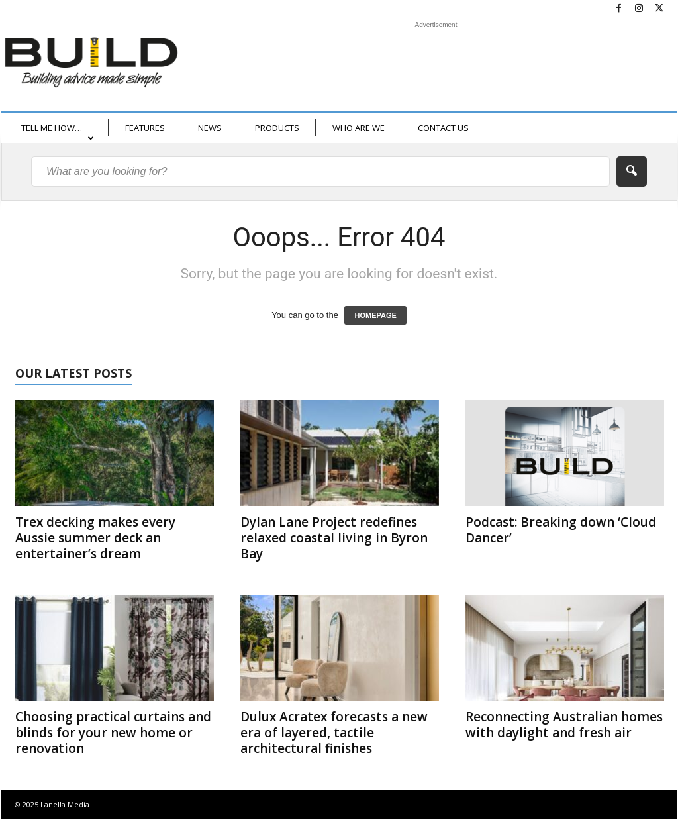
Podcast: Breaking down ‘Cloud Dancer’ (560, 529)
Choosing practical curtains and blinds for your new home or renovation (113, 732)
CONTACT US (443, 128)
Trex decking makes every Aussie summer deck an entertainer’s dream (95, 537)
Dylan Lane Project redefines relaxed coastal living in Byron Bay (334, 537)
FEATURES (145, 128)
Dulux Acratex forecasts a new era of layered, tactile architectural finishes (334, 732)
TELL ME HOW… (57, 132)
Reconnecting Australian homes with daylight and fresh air (564, 724)
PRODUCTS (277, 128)
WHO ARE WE (358, 128)
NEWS (210, 128)
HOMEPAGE (375, 315)
